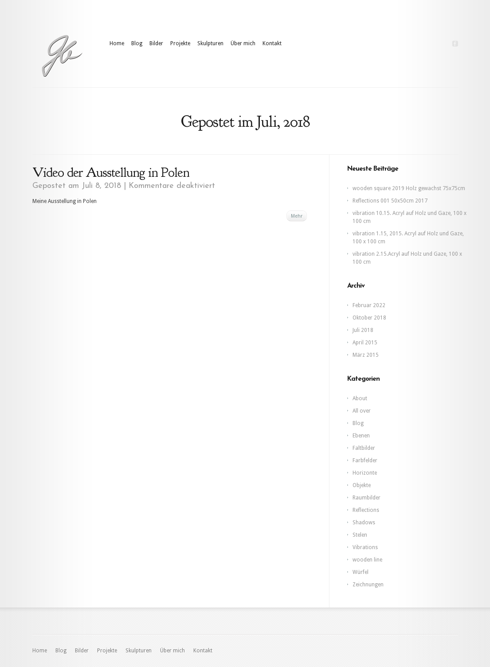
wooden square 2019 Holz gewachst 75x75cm (409, 188)
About (360, 398)
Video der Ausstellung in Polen (110, 172)
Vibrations (365, 547)
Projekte (180, 43)
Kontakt (272, 43)
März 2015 (366, 355)
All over (362, 411)
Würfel (360, 572)
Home (117, 43)
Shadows (364, 522)
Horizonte (365, 473)
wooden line (367, 560)
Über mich (243, 43)
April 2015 (365, 342)
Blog (136, 43)
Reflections (366, 510)
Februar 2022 (369, 305)
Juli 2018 (363, 330)
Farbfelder (365, 460)
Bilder (156, 43)
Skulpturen (210, 43)
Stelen (360, 535)
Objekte (362, 485)
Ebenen (361, 436)
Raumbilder (366, 498)
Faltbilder (364, 448)
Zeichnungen (368, 584)
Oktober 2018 (369, 318)
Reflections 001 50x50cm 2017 (390, 201)
